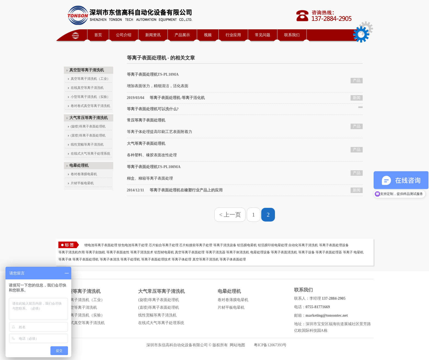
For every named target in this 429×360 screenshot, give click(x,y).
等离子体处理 (181, 259)
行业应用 (233, 35)
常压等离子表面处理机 (146, 120)
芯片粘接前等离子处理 (195, 245)
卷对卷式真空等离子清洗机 (90, 106)
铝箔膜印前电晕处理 (273, 245)
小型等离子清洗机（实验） (90, 97)
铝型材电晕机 (164, 252)
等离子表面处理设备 (334, 245)
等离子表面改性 (117, 252)
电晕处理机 (79, 165)
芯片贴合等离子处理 (163, 245)
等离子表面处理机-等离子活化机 (166, 98)
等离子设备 (306, 252)
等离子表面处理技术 (156, 259)
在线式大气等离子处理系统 (90, 153)
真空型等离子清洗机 (86, 70)
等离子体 (65, 259)
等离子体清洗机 (237, 252)
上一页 (232, 214)
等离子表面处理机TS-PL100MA (154, 167)
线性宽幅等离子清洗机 (87, 144)
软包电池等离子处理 (133, 245)
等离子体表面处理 (233, 259)
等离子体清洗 (110, 259)
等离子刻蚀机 (95, 252)
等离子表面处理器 (329, 252)
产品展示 (182, 35)
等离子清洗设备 (224, 245)
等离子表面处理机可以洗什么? (153, 109)
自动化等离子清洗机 (303, 245)
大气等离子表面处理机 (146, 143)
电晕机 (358, 252)
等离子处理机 (130, 259)
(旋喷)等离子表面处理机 (88, 126)
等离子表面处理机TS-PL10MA (153, 74)
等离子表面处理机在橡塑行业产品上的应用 (175, 190)
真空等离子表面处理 (189, 252)
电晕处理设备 (260, 252)
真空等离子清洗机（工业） (90, 79)
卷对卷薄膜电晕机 (84, 174)
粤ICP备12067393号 (270, 345)
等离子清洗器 (215, 252)
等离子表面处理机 (85, 259)
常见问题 (262, 35)
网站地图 (237, 345)
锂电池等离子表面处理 (100, 245)
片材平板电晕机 (82, 183)
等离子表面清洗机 (284, 252)
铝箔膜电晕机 (247, 245)
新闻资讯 (153, 35)
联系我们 (292, 35)
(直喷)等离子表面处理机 (88, 135)
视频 (208, 35)
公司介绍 (123, 35)
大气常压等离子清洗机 (88, 118)
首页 (98, 35)
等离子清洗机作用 (71, 252)
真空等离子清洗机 (205, 259)
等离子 (348, 252)
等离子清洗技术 (141, 252)
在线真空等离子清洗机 (87, 88)
